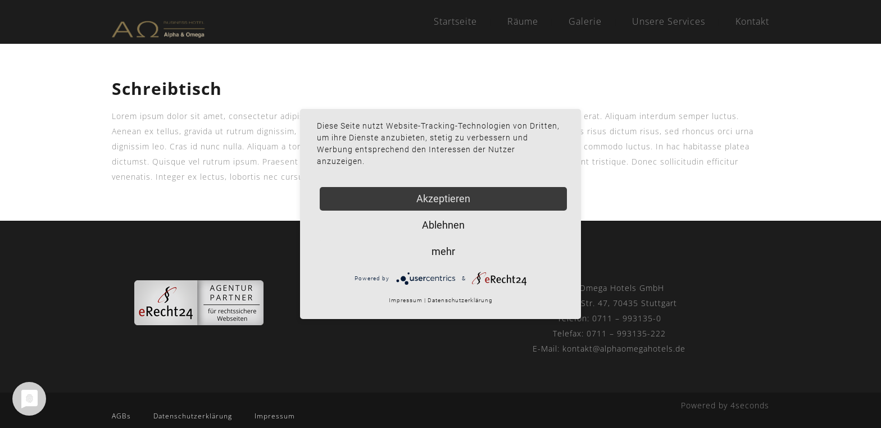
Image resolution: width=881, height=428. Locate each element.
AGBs (121, 416)
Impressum (275, 416)
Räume (522, 21)
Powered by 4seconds (725, 405)
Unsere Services (668, 21)
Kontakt (752, 21)
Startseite (455, 21)
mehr (443, 251)
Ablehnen (443, 225)
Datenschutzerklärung (192, 416)
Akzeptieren (443, 198)
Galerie (585, 21)
